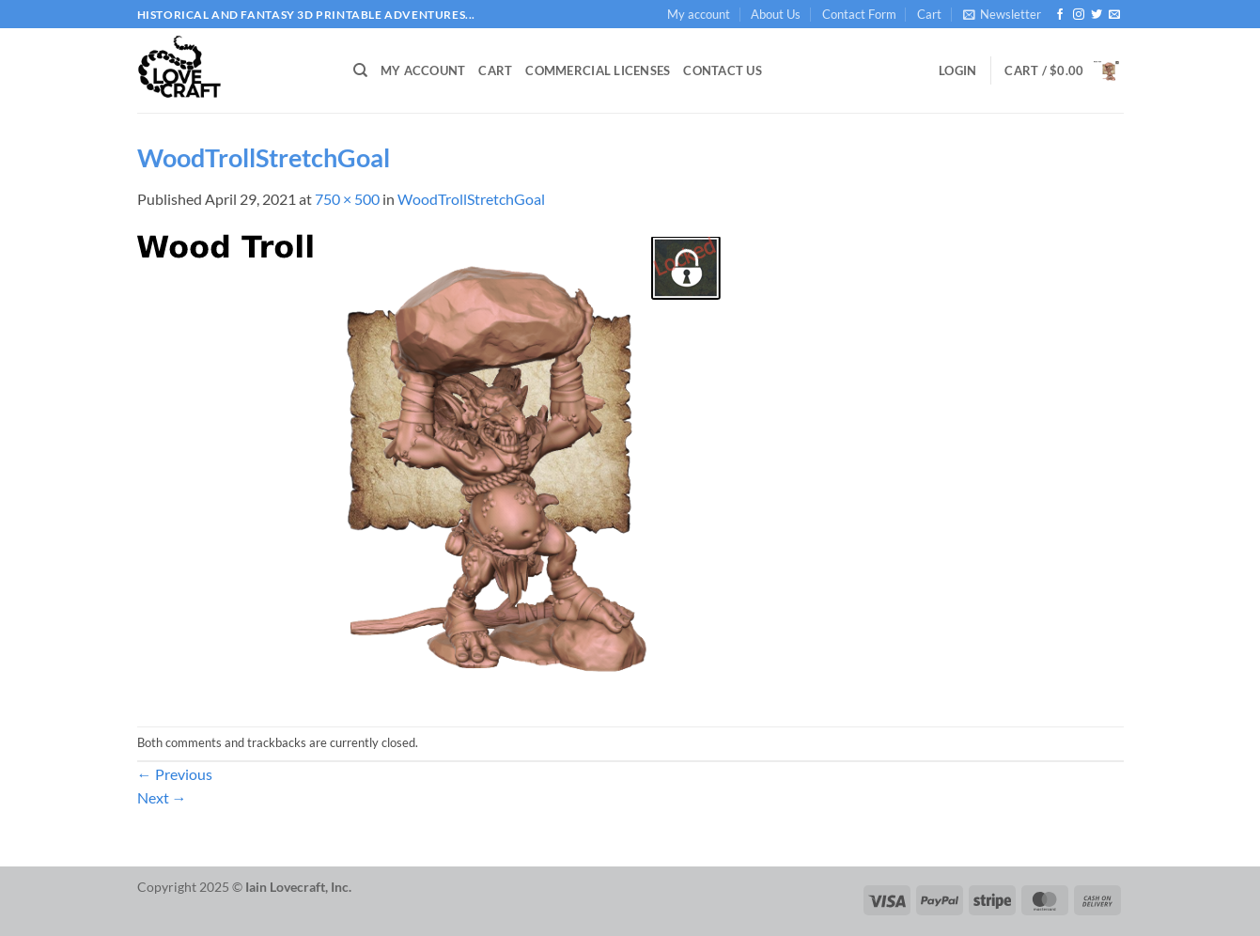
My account (698, 14)
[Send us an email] (1114, 15)
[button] (1002, 14)
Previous (174, 774)
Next (162, 797)
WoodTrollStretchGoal (471, 199)
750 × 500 (347, 199)
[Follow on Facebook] (1060, 15)
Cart (929, 14)
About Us (776, 14)
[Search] (360, 70)
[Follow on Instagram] (1078, 15)
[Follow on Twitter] (1096, 15)
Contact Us (722, 70)
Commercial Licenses (597, 70)
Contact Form (859, 14)
